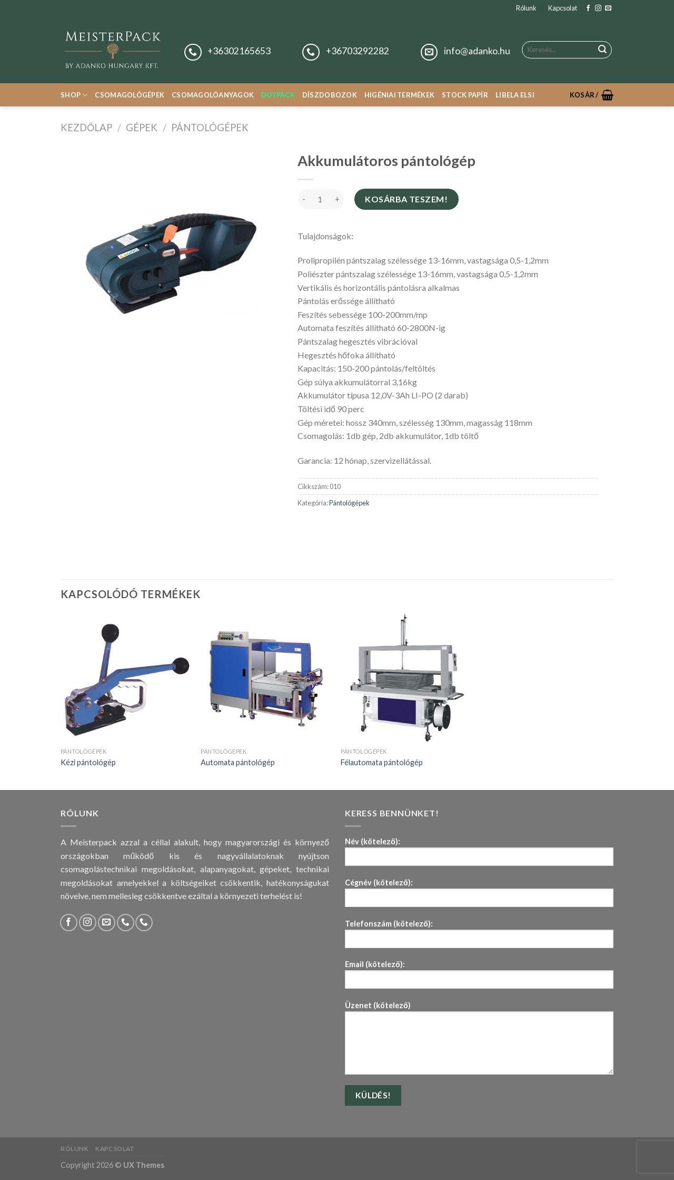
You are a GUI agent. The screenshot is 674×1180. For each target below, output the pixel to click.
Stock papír (465, 95)
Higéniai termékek (399, 95)
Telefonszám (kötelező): (479, 937)
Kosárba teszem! (406, 199)
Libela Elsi (514, 95)
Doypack (278, 95)
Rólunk (526, 8)
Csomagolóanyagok (213, 95)
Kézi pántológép (88, 762)
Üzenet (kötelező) (479, 1041)
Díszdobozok (329, 95)
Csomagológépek (129, 95)
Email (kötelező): (479, 978)
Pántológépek (210, 127)
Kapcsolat (562, 8)
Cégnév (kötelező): (479, 896)
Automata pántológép (238, 762)
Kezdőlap (86, 127)
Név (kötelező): (479, 855)
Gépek (141, 127)
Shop (74, 95)
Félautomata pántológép (382, 762)
